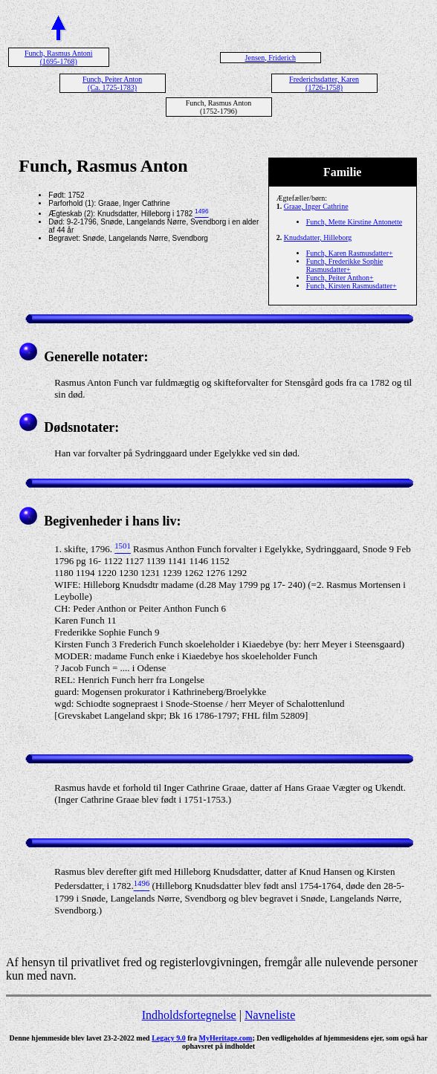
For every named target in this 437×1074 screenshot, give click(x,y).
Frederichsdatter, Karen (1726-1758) (324, 83)
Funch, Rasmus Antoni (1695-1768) (58, 57)
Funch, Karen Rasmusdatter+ (349, 253)
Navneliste (270, 1015)
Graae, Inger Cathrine (316, 206)
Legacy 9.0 (169, 1038)
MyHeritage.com (226, 1038)
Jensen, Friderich (270, 58)
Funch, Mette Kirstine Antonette (354, 222)
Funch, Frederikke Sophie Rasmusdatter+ (344, 265)
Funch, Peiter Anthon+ (340, 278)
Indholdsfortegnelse (189, 1015)
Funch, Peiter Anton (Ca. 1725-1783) (112, 83)
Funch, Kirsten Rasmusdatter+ (351, 286)
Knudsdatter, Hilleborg (318, 237)
